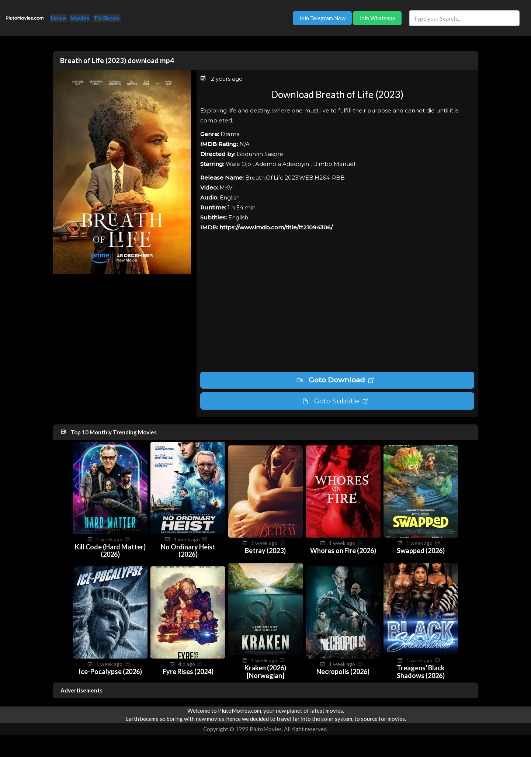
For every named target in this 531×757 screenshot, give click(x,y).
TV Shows (106, 18)
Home (58, 18)
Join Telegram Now (322, 18)
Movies (79, 18)
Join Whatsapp (377, 18)
